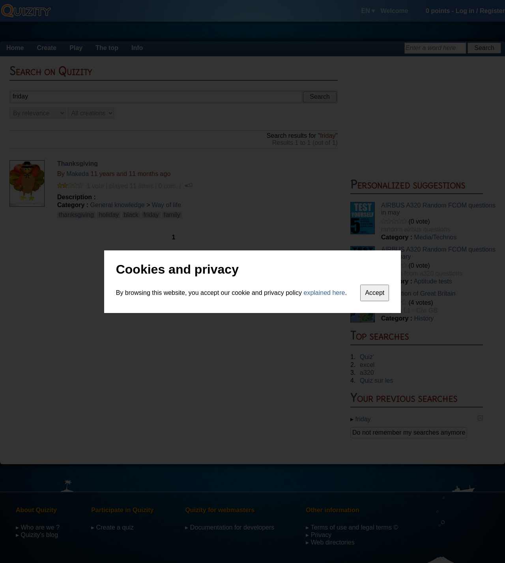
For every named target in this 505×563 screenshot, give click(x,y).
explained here (324, 292)
